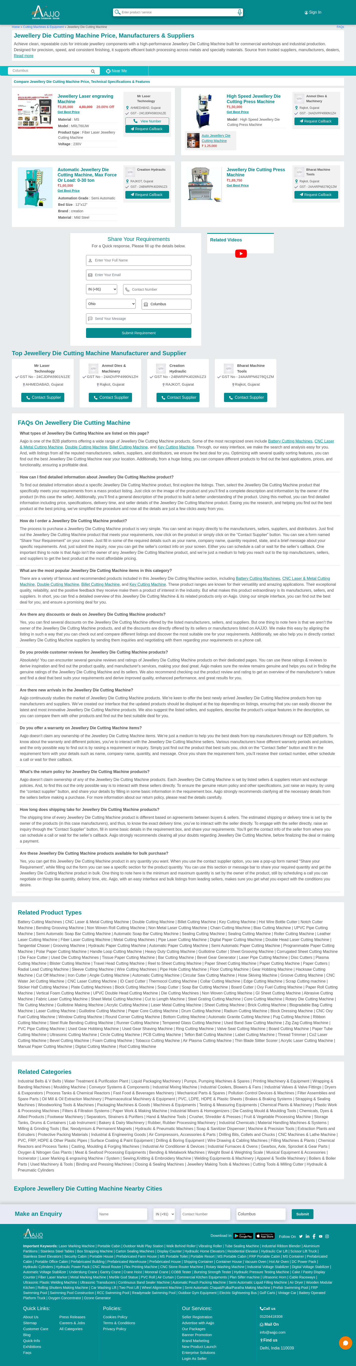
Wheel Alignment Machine (162, 1278)
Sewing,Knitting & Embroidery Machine (157, 1148)
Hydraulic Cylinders (38, 1257)
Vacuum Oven (256, 1252)
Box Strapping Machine (95, 1241)
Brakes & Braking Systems (268, 1089)
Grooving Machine (69, 936)
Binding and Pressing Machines (104, 1154)
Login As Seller (194, 1348)
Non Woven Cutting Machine (227, 983)
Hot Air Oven (279, 1252)
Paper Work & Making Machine (140, 1101)
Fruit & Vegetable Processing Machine (277, 1107)
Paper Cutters (315, 953)
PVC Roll (148, 1267)
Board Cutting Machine (289, 1019)
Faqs (27, 1343)
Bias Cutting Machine (272, 918)
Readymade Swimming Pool (154, 1283)
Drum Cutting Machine (201, 1001)
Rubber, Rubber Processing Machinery (182, 1113)
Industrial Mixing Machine (175, 1077)
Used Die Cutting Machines (75, 947)
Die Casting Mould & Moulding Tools (264, 1101)
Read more (23, 46)
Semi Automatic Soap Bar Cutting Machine (73, 924)
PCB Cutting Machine (162, 1025)
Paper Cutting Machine (280, 953)
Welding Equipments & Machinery (224, 1148)
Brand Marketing (195, 1331)
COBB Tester (181, 1262)
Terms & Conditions (119, 1313)
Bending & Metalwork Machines (176, 1142)
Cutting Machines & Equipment (43, 17)
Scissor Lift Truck (303, 1241)
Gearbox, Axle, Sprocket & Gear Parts (294, 1136)
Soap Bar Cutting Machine (205, 977)
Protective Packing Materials (63, 1125)
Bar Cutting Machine (176, 947)
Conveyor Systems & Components (119, 1077)
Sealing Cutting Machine (203, 924)
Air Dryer (296, 1272)
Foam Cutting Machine (112, 1031)
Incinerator (27, 1148)
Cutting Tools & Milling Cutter (278, 1154)
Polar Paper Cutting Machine (61, 942)
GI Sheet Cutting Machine (278, 983)
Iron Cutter (77, 965)
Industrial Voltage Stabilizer (268, 1257)
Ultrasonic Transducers (97, 1272)
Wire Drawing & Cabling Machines (237, 1131)
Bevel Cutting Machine (69, 1031)
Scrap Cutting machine (306, 971)
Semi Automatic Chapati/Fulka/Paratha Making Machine (227, 1278)
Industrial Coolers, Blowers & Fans (230, 1077)
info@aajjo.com (273, 1322)
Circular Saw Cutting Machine (209, 965)
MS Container (293, 1246)
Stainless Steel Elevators (42, 1246)
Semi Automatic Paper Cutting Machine (245, 936)
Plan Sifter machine (245, 1267)
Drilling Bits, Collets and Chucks (247, 1125)
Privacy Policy (114, 1319)
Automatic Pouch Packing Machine (199, 1272)
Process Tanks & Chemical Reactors (78, 1083)
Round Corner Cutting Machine (132, 1007)
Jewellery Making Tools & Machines (218, 1154)
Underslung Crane (83, 1262)
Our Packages (193, 1319)
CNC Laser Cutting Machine (92, 971)
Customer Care (35, 1319)
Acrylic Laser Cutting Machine (307, 1031)
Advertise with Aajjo (198, 1313)
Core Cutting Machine (263, 989)
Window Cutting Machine (80, 1007)
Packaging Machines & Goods (123, 1095)
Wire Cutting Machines (137, 959)
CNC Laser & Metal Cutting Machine (97, 912)
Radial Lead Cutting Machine (43, 959)
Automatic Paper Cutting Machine (178, 936)
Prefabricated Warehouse (126, 1252)
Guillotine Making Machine (80, 995)
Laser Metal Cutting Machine (176, 995)
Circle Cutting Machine (120, 1025)
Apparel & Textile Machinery (281, 1148)
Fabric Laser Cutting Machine (62, 989)
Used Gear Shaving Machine (147, 1019)
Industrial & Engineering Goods (118, 1125)
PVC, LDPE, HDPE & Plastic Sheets (210, 1089)
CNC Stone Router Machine (181, 1257)
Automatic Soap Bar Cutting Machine (146, 924)
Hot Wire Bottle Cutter (278, 912)
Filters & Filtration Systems (85, 1101)
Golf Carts (267, 1283)
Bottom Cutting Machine (184, 1007)
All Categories (70, 1319)
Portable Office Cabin (51, 1252)
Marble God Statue (123, 1267)
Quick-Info (31, 1331)
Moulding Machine (70, 1077)
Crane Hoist (133, 1262)
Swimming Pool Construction (72, 1283)
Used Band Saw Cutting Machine (253, 1013)
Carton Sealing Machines (135, 1241)
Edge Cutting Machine (263, 971)
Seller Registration (197, 1307)
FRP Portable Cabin (264, 1246)
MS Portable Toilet (174, 1246)
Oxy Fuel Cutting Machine (279, 977)
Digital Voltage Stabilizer (310, 1257)
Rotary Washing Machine (225, 1257)
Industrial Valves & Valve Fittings (292, 1077)
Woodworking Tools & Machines (66, 1095)
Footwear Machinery (65, 1107)
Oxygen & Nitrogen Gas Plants (45, 1142)
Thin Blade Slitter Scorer (256, 1031)
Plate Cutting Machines (91, 977)
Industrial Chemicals (236, 1113)
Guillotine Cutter (213, 942)
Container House (229, 1252)
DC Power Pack (304, 1252)
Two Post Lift (129, 1278)
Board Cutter (242, 977)
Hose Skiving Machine (257, 965)
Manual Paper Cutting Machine (45, 1037)
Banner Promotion (197, 1325)
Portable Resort (203, 1246)
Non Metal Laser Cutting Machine (177, 918)
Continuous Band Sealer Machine (144, 1272)
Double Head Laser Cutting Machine (297, 930)
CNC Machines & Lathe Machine (306, 1125)
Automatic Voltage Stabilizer (44, 1262)
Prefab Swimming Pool (290, 1278)
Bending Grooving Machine (60, 918)
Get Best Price (69, 102)
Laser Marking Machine (77, 1236)
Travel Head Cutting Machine (119, 953)
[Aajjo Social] (301, 1226)
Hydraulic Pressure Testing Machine (261, 1262)
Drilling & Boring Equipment (180, 1131)
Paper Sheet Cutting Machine (230, 953)
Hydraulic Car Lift (274, 1241)
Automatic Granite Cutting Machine (239, 1007)
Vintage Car (287, 1283)
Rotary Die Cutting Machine (309, 989)
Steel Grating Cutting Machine (214, 989)
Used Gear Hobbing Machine (93, 1019)
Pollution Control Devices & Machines (261, 1083)
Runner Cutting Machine (137, 1013)
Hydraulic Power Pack (73, 1257)
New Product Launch (199, 1337)
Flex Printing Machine (140, 1257)
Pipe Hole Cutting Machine (183, 959)
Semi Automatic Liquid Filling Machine (258, 1272)
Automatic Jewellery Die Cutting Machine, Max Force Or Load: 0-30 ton (87, 165)
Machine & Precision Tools (271, 1119)
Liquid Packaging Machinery (156, 1071)
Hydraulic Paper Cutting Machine (117, 936)
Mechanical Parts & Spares (201, 1083)
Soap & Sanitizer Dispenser (221, 1119)
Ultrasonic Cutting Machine (73, 1025)
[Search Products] (115, 7)
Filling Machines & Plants (293, 1131)
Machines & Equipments (174, 1095)
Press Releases (72, 1307)
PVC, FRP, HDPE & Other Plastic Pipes (52, 1131)
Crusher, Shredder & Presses (215, 1107)
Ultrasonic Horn (274, 1267)
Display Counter (169, 1241)
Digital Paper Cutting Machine (236, 930)
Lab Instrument (82, 1113)
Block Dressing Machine (291, 1001)
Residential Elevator (242, 1241)
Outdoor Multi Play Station (143, 1236)
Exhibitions (32, 1337)
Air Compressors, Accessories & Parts (182, 1125)
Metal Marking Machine (88, 1267)
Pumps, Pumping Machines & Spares (217, 1071)
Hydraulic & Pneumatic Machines (164, 1119)
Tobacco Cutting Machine (157, 1031)
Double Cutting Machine (86, 437)
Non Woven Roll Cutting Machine (116, 918)
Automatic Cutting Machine (155, 965)
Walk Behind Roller (181, 1236)
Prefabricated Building (88, 1252)
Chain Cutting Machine (230, 918)
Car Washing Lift (103, 1278)
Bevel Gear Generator (216, 947)
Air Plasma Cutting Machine (207, 1031)
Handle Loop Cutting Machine (116, 942)
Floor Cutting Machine (229, 959)
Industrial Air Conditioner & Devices (173, 1136)
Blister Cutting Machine (70, 953)
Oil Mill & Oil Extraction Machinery (72, 1089)
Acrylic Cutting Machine (127, 995)
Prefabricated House (165, 1252)
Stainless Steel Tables (57, 1241)
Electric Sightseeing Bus (238, 1283)
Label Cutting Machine (255, 1025)
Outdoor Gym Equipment (197, 1283)
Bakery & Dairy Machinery (122, 1113)
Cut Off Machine (50, 965)
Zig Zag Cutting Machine (306, 1013)
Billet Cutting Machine (129, 437)
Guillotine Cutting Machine (102, 1001)
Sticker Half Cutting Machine (43, 977)
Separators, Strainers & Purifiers (115, 1107)
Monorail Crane (156, 1262)
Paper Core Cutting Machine (153, 1001)
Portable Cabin (108, 1236)
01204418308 (271, 1306)
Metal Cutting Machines (134, 930)
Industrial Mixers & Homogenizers (199, 1101)
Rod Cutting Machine (137, 1037)
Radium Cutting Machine (245, 1001)
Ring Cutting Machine (195, 1019)
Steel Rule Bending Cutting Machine (81, 1013)
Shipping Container (198, 1252)
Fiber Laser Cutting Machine (85, 930)
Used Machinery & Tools (51, 1154)
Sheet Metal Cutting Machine (116, 989)
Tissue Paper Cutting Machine (128, 947)
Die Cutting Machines (180, 983)
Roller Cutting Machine (294, 924)
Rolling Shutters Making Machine (63, 1278)
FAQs (340, 17)
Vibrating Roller (210, 1236)
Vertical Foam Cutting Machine (63, 983)
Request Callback (147, 121)
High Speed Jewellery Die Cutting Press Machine (254, 89)
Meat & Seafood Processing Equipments (110, 1142)
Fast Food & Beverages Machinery (143, 1083)
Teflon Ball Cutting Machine (208, 1025)
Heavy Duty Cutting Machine (170, 942)
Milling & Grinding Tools (38, 1119)
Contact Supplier (43, 388)
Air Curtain (165, 1267)
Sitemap (30, 1313)
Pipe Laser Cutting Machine (182, 930)
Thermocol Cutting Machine (173, 971)
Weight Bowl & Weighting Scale (235, 1142)
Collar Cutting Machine (220, 971)
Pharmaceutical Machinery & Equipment (140, 1089)
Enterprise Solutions (198, 1343)
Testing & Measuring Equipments (228, 1095)
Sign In (313, 7)
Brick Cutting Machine (267, 995)
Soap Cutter (167, 977)
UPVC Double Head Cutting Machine (125, 983)
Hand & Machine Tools (166, 1107)
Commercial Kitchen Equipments (202, 1267)
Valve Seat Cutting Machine (241, 1019)
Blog (27, 1325)
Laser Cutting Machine (56, 1001)
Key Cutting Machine (176, 437)
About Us (31, 1307)
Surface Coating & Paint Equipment (121, 1131)
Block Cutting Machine (134, 977)
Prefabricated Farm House (136, 1246)
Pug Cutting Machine (291, 1007)
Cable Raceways (302, 1267)
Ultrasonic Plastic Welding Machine (50, 1272)
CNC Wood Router (106, 1257)
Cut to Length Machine (165, 989)
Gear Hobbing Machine (272, 959)
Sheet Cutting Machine (224, 995)
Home (16, 17)
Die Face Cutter (34, 947)
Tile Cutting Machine (36, 995)
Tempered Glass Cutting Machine (191, 1013)
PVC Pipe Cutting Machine (41, 1019)
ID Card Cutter (132, 971)
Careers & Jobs (72, 1313)
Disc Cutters (301, 947)
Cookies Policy (115, 1307)
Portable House (101, 1246)
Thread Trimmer (292, 1025)
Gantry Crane (110, 1262)
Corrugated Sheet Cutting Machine (307, 942)
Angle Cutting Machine (109, 965)
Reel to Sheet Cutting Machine (174, 953)
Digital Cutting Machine (95, 1037)
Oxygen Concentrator (64, 1288)
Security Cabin (75, 1246)
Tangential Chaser (34, 936)
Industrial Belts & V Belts (39, 1071)
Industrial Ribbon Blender (281, 1236)
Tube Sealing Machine (242, 1236)
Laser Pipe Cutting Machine (263, 947)
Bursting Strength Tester (212, 1262)
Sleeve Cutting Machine (93, 959)
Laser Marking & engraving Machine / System (80, 1148)
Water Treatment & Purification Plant (96, 1071)
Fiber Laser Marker (52, 1267)
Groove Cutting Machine (301, 965)
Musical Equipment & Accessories (296, 1142)
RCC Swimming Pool (113, 1283)
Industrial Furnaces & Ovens (233, 1136)
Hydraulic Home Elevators (205, 1241)
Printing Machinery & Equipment (281, 1071)
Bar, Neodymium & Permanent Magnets (97, 1119)
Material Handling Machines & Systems (292, 1113)
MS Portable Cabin (231, 1246)
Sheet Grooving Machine (252, 942)
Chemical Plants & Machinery (286, 1095)
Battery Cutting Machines (290, 431)
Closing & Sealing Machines (159, 1154)
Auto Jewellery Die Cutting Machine (216, 128)
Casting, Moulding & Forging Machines (105, 1136)
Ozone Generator (97, 1288)
